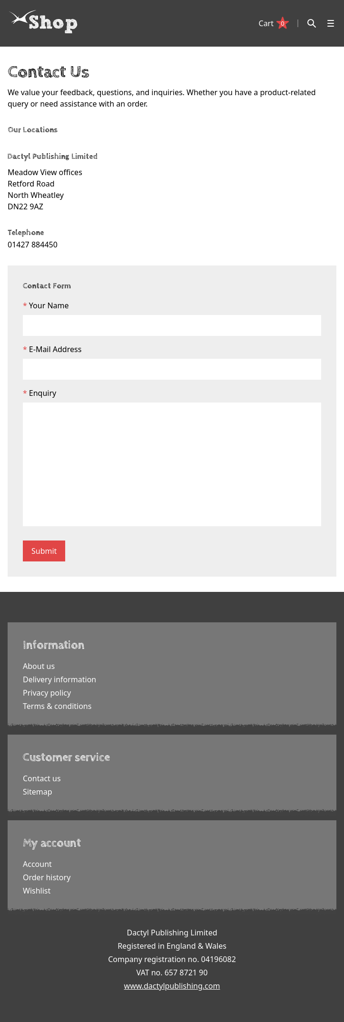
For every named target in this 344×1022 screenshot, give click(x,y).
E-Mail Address (55, 349)
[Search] (311, 23)
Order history (46, 877)
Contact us (42, 778)
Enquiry (42, 393)
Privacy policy (47, 693)
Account (37, 864)
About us (39, 666)
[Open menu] (330, 23)
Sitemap (37, 791)
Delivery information (59, 679)
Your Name (49, 305)
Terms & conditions (57, 706)
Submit (44, 551)
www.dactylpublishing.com (172, 986)
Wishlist (36, 890)
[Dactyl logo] (43, 22)
